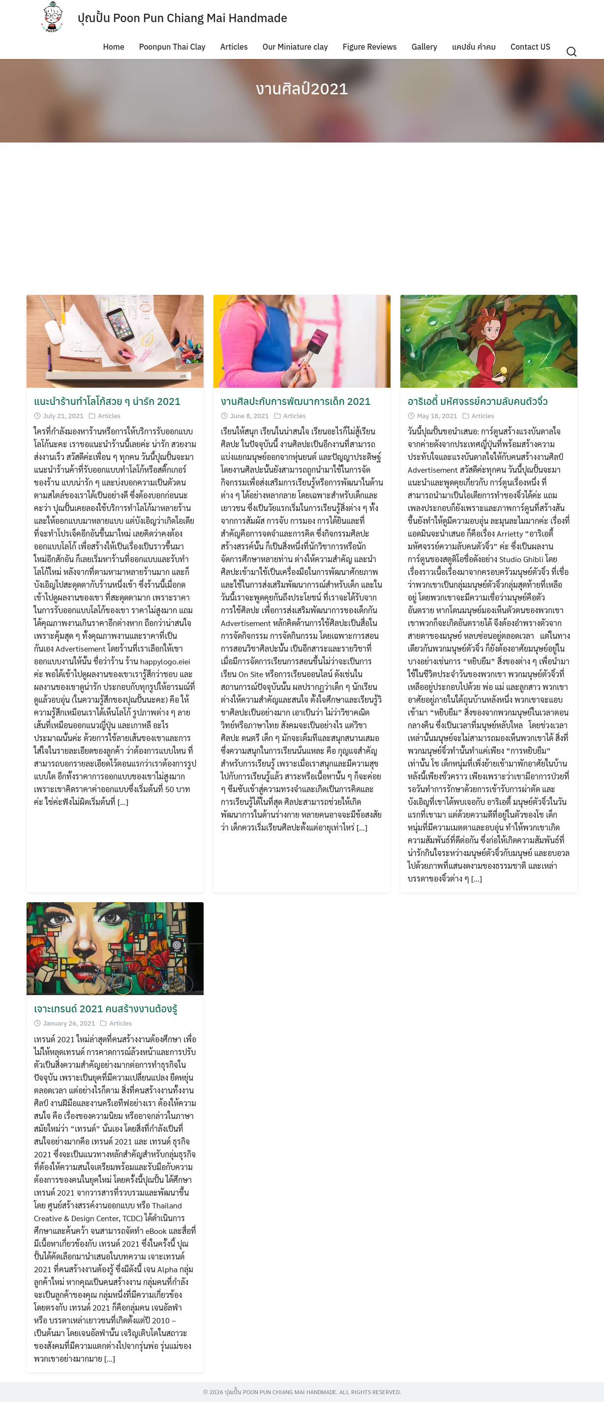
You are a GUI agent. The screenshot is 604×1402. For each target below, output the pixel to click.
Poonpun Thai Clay (172, 47)
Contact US (530, 47)
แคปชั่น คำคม (474, 47)
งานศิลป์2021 (302, 88)
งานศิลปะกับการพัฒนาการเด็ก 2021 (296, 401)
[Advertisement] (302, 221)
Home (113, 47)
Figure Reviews (370, 47)
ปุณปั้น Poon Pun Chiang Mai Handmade (183, 18)
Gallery (424, 47)
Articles (234, 47)
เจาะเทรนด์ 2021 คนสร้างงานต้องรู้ (105, 1008)
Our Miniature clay (295, 47)
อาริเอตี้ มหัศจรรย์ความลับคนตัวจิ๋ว (478, 401)
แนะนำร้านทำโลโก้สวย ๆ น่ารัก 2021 (107, 401)
